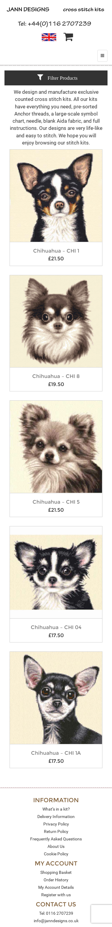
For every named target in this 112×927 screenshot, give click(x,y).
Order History (56, 879)
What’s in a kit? (56, 809)
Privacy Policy (56, 824)
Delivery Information (56, 816)
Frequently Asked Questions (56, 839)
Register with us (56, 894)
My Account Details (56, 887)
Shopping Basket (56, 872)
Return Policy (56, 831)
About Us (56, 846)
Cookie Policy (56, 853)
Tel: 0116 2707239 (56, 913)
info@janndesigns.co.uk (56, 920)
